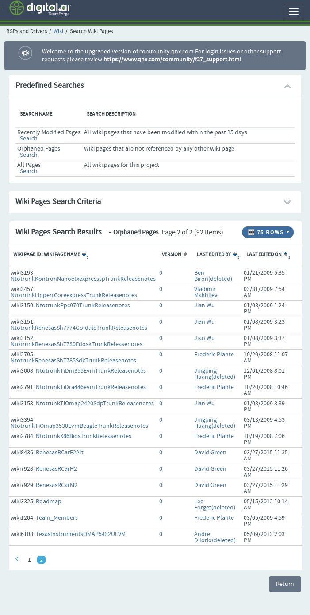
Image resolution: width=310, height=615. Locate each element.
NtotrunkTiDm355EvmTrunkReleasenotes (91, 371)
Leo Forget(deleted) (214, 505)
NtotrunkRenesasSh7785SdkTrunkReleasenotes (73, 361)
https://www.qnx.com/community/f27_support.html (172, 60)
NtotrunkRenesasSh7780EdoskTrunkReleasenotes (76, 344)
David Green (210, 453)
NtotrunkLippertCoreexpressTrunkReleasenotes (74, 295)
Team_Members (57, 518)
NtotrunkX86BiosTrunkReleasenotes (83, 436)
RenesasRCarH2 (56, 469)
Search (29, 139)
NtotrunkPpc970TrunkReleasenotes (83, 305)
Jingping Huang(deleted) (214, 374)
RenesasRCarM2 (56, 485)
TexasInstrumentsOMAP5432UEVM (81, 534)
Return (285, 584)
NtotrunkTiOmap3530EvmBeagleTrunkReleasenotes (79, 426)
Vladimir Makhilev (206, 292)
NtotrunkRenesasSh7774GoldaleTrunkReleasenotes (79, 328)
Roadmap (48, 502)
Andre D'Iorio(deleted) (215, 537)
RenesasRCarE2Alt (60, 453)
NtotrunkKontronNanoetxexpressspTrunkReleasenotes (83, 279)
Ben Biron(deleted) (213, 276)
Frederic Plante (214, 354)
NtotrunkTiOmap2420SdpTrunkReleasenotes (95, 403)
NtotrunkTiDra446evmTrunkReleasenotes (91, 387)
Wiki (58, 31)
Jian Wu (204, 305)
